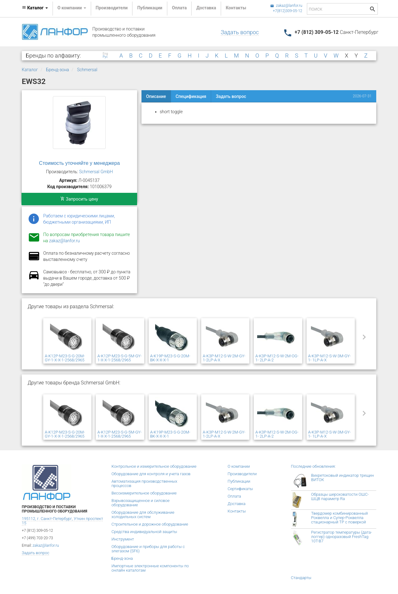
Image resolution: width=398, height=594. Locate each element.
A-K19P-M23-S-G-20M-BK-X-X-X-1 (170, 358)
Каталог (30, 69)
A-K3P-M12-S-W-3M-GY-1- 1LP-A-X (329, 358)
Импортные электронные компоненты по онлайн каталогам (150, 568)
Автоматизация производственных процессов (145, 483)
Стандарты (301, 577)
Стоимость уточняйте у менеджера (79, 163)
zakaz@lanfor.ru (286, 5)
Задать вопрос (240, 32)
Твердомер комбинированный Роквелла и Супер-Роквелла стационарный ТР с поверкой (339, 517)
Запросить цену (79, 199)
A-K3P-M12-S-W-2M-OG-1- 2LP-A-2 (276, 358)
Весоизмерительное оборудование (144, 493)
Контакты (236, 7)
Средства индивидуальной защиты (144, 531)
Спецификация (191, 96)
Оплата (179, 7)
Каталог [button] (35, 7)
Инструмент (123, 539)
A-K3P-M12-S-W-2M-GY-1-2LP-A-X (224, 358)
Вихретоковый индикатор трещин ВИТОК (342, 477)
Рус (105, 56)
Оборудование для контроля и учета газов (151, 473)
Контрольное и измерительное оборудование (154, 466)
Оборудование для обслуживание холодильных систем (143, 514)
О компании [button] (72, 7)
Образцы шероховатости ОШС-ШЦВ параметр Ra (340, 496)
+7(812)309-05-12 (287, 11)
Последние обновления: (313, 466)
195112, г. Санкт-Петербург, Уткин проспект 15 (62, 520)
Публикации (149, 7)
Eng (105, 53)
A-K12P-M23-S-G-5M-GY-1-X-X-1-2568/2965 (119, 358)
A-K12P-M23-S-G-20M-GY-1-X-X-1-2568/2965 (65, 358)
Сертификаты (240, 488)
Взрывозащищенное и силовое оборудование (141, 502)
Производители (112, 7)
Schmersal (87, 69)
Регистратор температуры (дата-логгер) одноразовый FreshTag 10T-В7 (341, 536)
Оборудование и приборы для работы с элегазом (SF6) (148, 548)
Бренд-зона (57, 69)
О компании (239, 466)
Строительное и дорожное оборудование (150, 524)
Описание (156, 96)
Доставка (206, 7)
